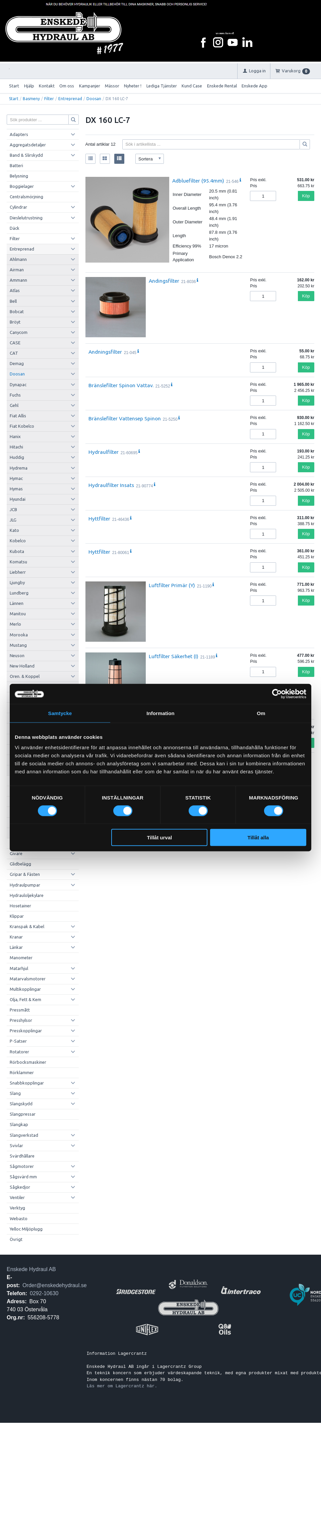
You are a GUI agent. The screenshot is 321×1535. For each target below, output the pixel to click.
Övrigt (16, 1239)
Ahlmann (18, 259)
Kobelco (18, 540)
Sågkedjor (20, 1187)
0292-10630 (44, 1293)
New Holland (22, 666)
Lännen (16, 603)
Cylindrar (18, 207)
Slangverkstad (24, 1135)
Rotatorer (19, 1051)
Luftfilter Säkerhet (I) (173, 656)
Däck (14, 228)
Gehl (14, 405)
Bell (13, 301)
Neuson (17, 655)
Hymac (16, 478)
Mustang (18, 645)
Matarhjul (19, 968)
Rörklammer (22, 1072)
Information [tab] (160, 713)
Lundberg (19, 592)
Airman (17, 269)
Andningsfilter (105, 352)
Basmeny (31, 98)
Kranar (16, 936)
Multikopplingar (25, 989)
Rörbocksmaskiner (28, 1062)
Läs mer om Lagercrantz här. (122, 1386)
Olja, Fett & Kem (25, 999)
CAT (14, 353)
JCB (13, 509)
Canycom (18, 332)
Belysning (19, 175)
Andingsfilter (164, 281)
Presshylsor (21, 1020)
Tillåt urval (159, 837)
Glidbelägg (20, 863)
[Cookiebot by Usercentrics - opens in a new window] (277, 694)
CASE (15, 342)
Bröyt (15, 322)
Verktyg (17, 1207)
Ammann (18, 280)
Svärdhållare (22, 1156)
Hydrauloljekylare (27, 895)
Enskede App (254, 85)
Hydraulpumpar (25, 885)
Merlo (15, 624)
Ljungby (17, 582)
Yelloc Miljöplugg (26, 1229)
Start (14, 85)
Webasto (18, 1218)
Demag (17, 363)
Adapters (19, 134)
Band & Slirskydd (26, 155)
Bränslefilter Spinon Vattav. (120, 385)
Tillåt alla (258, 837)
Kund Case (192, 85)
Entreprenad (70, 98)
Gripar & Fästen (25, 874)
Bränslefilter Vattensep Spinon (124, 418)
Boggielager (22, 186)
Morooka (19, 634)
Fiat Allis (18, 415)
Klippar (17, 916)
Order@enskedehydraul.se (54, 1285)
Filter (49, 98)
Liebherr (18, 572)
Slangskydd (21, 1103)
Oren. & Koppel (25, 676)
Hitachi (16, 446)
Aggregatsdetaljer (28, 144)
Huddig (17, 457)
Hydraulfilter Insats (111, 485)
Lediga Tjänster (161, 85)
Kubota (17, 551)
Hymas (16, 488)
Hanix (15, 436)
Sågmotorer (22, 1166)
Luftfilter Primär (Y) (172, 585)
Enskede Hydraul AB (31, 1269)
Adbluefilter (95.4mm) (198, 181)
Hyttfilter (99, 518)
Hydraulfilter (103, 452)
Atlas (15, 290)
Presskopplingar (26, 1030)
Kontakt (47, 85)
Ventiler (17, 1197)
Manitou (18, 613)
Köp (306, 195)
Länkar (16, 947)
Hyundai (17, 499)
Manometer (21, 957)
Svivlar (16, 1145)
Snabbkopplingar (27, 1082)
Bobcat (17, 311)
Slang (15, 1093)
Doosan (93, 98)
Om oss (66, 85)
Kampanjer (89, 85)
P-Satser (18, 1041)
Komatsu (18, 561)
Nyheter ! (132, 85)
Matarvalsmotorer (28, 978)
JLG (13, 519)
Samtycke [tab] (60, 713)
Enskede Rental (222, 85)
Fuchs (15, 395)
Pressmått (20, 1009)
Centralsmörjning (26, 196)
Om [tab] (261, 713)
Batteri (16, 165)
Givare (16, 853)
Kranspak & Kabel (27, 926)
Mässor (112, 85)
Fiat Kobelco (22, 426)
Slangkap (19, 1124)
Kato (14, 530)
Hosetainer (20, 905)
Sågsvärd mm (23, 1176)
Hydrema (18, 468)
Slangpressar (23, 1114)
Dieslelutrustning (26, 217)
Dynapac (18, 384)
